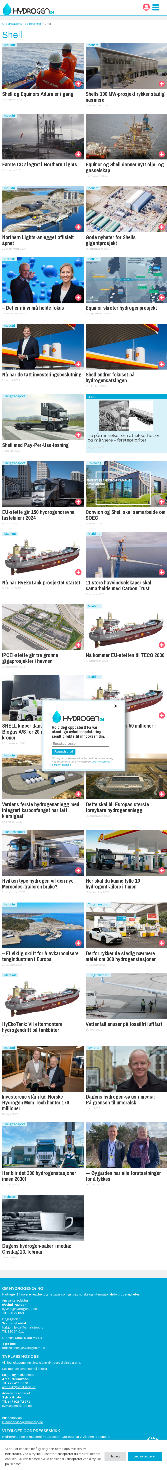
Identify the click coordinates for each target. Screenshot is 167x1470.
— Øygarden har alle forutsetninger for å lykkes (123, 1176)
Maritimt (10, 533)
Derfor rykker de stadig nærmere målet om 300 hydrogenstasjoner (121, 956)
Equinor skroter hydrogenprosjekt (121, 307)
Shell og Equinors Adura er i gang (38, 94)
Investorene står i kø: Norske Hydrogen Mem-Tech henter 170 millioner (35, 1102)
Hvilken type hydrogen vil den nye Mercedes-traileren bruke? (38, 883)
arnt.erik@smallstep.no (19, 1387)
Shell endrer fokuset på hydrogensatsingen (110, 377)
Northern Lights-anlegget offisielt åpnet (38, 240)
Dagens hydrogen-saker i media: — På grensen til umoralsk (123, 1099)
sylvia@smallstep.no (17, 1405)
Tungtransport (14, 396)
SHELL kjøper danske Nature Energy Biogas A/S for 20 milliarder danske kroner (41, 731)
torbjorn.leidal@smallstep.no (22, 1327)
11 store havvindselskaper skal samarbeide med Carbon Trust (118, 585)
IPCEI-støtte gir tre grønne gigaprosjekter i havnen (30, 658)
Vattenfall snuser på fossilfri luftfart (124, 1024)
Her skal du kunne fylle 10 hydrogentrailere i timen (113, 883)
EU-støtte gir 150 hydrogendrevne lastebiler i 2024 (38, 514)
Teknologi (95, 463)
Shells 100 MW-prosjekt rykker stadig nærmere (125, 96)
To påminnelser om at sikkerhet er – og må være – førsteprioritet (125, 438)
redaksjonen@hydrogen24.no (23, 1347)
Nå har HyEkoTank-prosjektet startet (41, 582)
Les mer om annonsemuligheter (24, 1368)
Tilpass (115, 1456)
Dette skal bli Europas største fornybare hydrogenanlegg (117, 807)
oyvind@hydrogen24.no (19, 1309)
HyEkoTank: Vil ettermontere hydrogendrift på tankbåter (32, 1027)
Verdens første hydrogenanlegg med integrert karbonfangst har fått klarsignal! (40, 810)
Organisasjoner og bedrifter (21, 23)
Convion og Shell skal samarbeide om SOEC (126, 514)
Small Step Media (28, 1337)
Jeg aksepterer (145, 1456)
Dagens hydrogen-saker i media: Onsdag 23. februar (36, 1248)
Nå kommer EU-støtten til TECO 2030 (125, 655)
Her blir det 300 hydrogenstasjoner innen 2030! (39, 1176)
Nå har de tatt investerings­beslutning (42, 374)
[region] (83, 1455)
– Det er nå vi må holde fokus (33, 307)
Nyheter (93, 1047)
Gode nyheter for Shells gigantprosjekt (111, 240)
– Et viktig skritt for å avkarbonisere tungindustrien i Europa (40, 956)
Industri (9, 45)
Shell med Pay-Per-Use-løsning (35, 445)
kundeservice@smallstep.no (22, 1422)
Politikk (9, 259)
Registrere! (63, 752)
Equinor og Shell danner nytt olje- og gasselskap (125, 167)
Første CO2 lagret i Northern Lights (39, 164)
